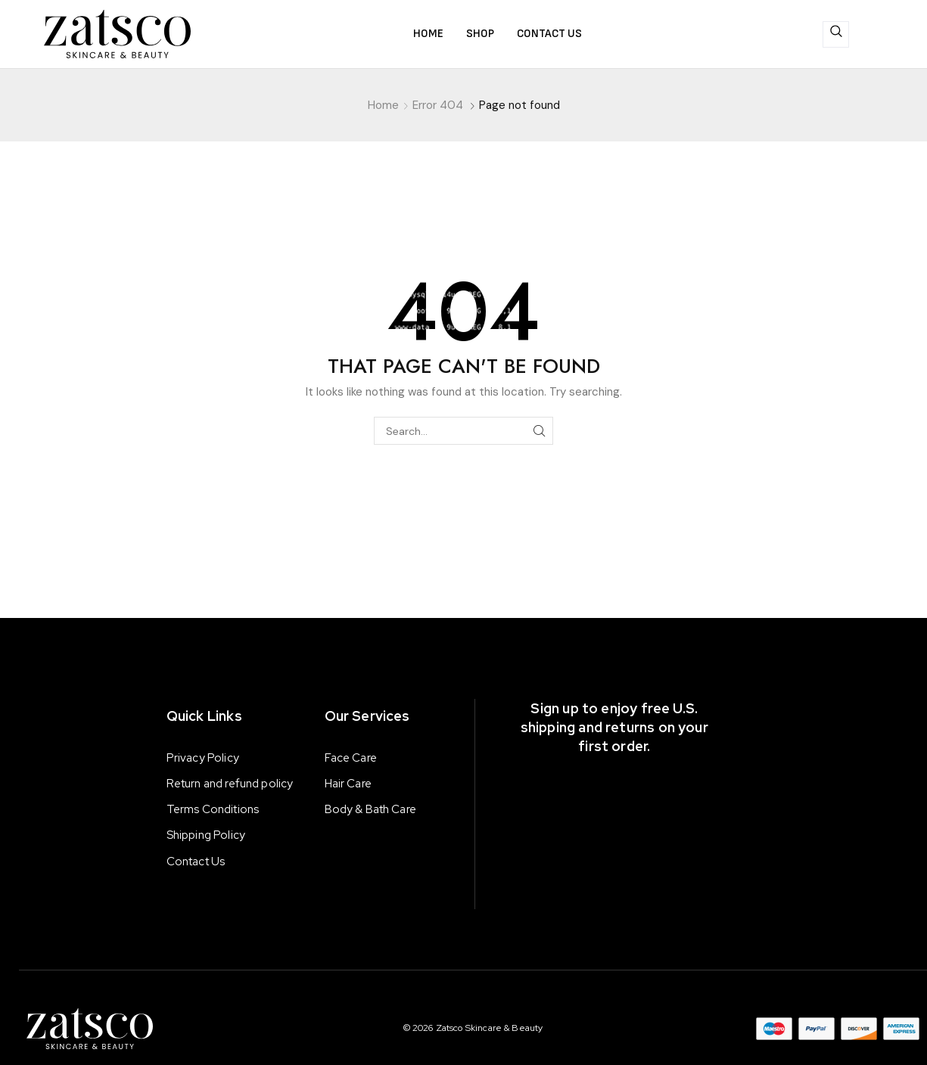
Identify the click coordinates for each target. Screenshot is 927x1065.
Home (428, 33)
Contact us (549, 33)
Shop (480, 33)
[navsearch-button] (836, 34)
